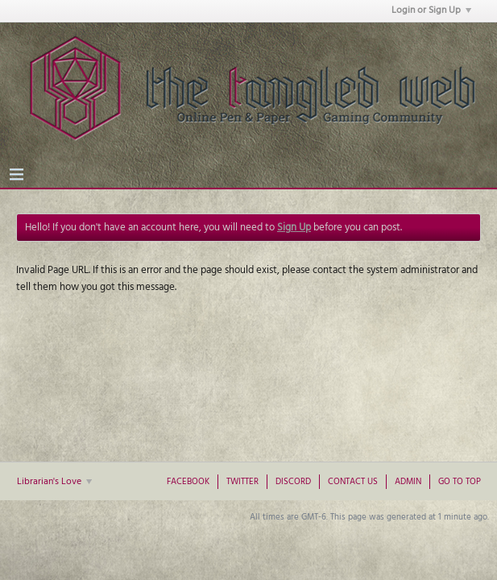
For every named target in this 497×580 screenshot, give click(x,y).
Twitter (242, 481)
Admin (408, 481)
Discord (293, 481)
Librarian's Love (54, 482)
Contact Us (353, 481)
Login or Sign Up (431, 10)
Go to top (459, 481)
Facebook (188, 481)
